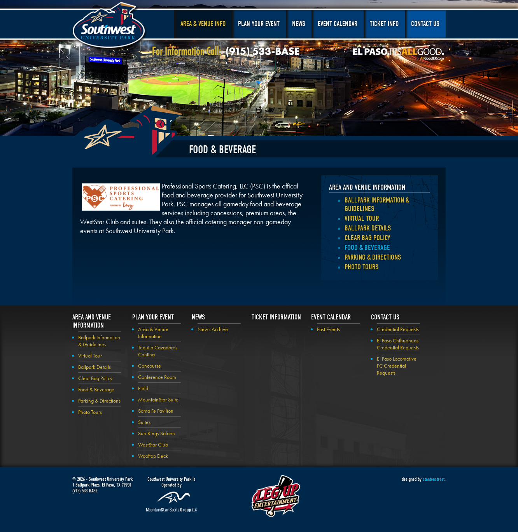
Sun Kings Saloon (156, 433)
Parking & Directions (373, 257)
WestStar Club (153, 444)
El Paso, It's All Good (399, 54)
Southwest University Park (109, 26)
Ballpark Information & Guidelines (99, 341)
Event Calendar (337, 24)
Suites (144, 422)
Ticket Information (276, 317)
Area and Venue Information (367, 187)
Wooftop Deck (153, 455)
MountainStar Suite (158, 399)
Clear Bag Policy (367, 238)
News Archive (213, 329)
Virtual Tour (362, 218)
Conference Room (157, 376)
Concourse (149, 365)
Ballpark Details (368, 228)
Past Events (328, 329)
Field (143, 388)
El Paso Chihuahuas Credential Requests (398, 344)
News (298, 24)
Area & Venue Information (153, 333)
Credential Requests (398, 329)
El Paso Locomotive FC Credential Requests (396, 365)
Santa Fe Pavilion (155, 410)
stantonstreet (433, 479)
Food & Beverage (367, 247)
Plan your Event (153, 317)
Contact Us (425, 24)
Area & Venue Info (203, 24)
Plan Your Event (259, 24)
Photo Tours (361, 267)
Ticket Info (384, 24)
